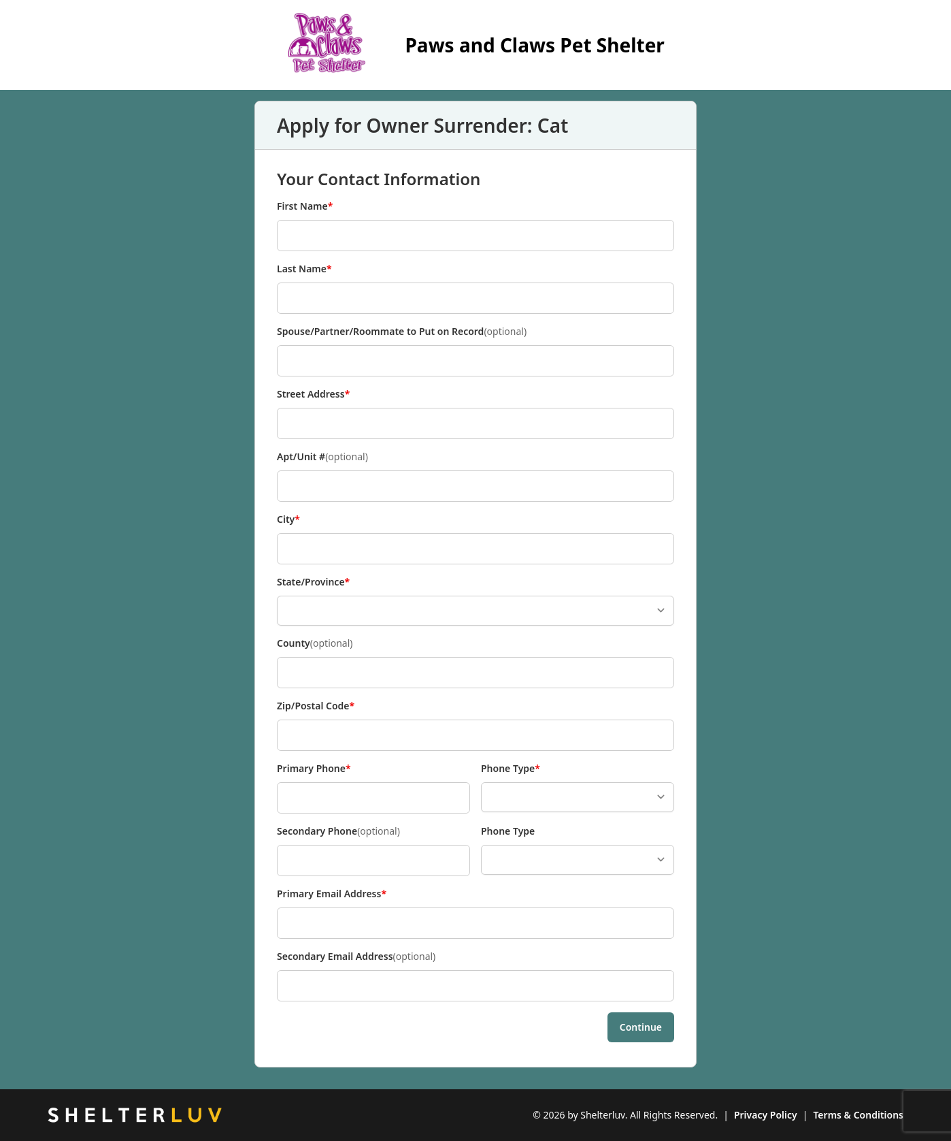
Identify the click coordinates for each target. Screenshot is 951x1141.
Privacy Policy (765, 1114)
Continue (641, 1027)
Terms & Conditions (858, 1114)
